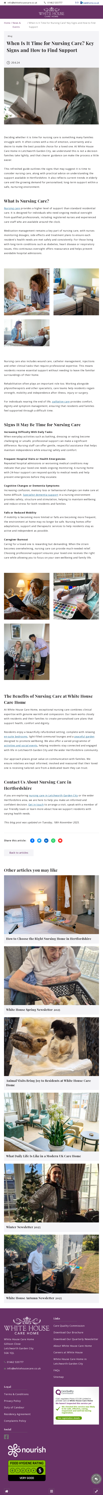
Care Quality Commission (69, 1325)
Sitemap (59, 1376)
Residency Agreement (17, 1414)
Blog (10, 36)
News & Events (17, 24)
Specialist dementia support (40, 494)
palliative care (61, 401)
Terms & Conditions (16, 1394)
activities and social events (20, 745)
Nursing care (12, 208)
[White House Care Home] (51, 12)
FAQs (57, 1370)
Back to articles (18, 852)
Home (7, 22)
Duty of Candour (14, 1407)
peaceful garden (84, 736)
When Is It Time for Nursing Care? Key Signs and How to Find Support (62, 24)
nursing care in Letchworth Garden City (53, 795)
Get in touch (36, 804)
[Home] (6, 1491)
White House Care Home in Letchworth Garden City (70, 1361)
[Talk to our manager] (96, 1479)
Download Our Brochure (68, 1332)
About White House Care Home (73, 1345)
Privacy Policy (12, 1400)
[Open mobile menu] (51, 1491)
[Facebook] (6, 1438)
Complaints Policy (15, 1420)
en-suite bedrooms (15, 736)
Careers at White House (68, 1352)
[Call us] (96, 1491)
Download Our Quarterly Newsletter (76, 1339)
